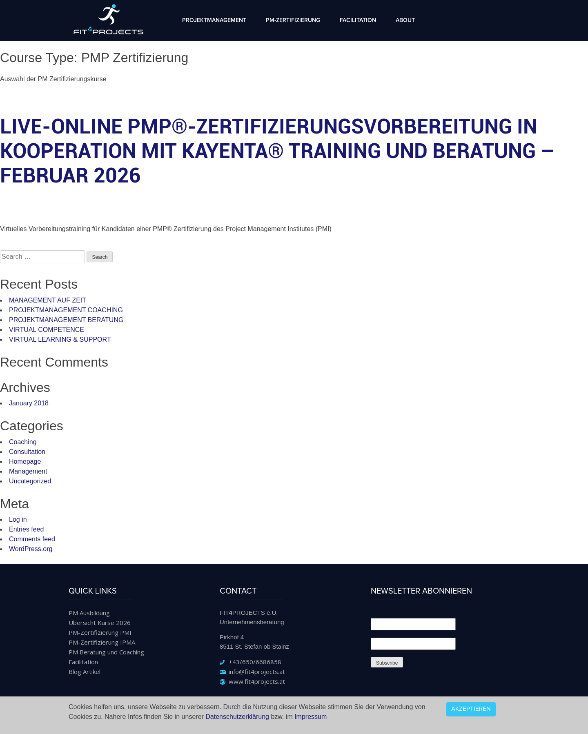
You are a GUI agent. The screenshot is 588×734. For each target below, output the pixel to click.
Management (28, 471)
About (405, 20)
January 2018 (29, 403)
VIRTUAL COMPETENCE (46, 329)
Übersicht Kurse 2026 (100, 622)
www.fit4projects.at (257, 681)
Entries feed (26, 529)
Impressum (310, 716)
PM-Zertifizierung (293, 20)
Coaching (23, 441)
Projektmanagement (214, 20)
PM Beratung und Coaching (106, 652)
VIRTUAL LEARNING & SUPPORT (60, 339)
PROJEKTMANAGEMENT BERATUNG (66, 319)
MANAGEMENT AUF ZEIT (47, 300)
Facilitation (358, 20)
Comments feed (32, 539)
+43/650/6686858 (255, 662)
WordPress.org (30, 548)
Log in (18, 519)
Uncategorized (30, 481)
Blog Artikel (84, 671)
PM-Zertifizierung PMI (100, 632)
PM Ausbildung (89, 613)
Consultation (27, 451)
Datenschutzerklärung (237, 716)
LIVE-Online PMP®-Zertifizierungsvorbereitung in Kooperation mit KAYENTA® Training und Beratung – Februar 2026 (277, 151)
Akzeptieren (471, 709)
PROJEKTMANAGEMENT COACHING (66, 310)
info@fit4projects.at (257, 671)
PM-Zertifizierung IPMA (102, 642)
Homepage (25, 461)
